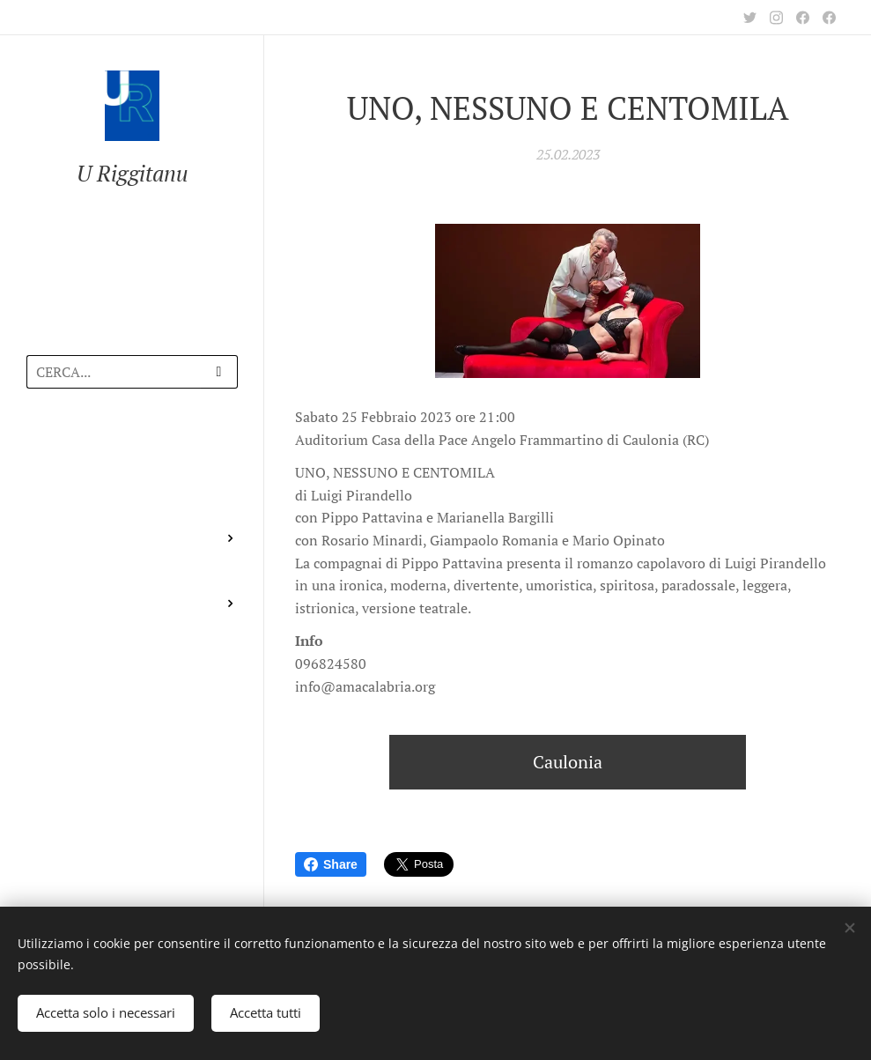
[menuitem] (132, 453)
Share (331, 864)
